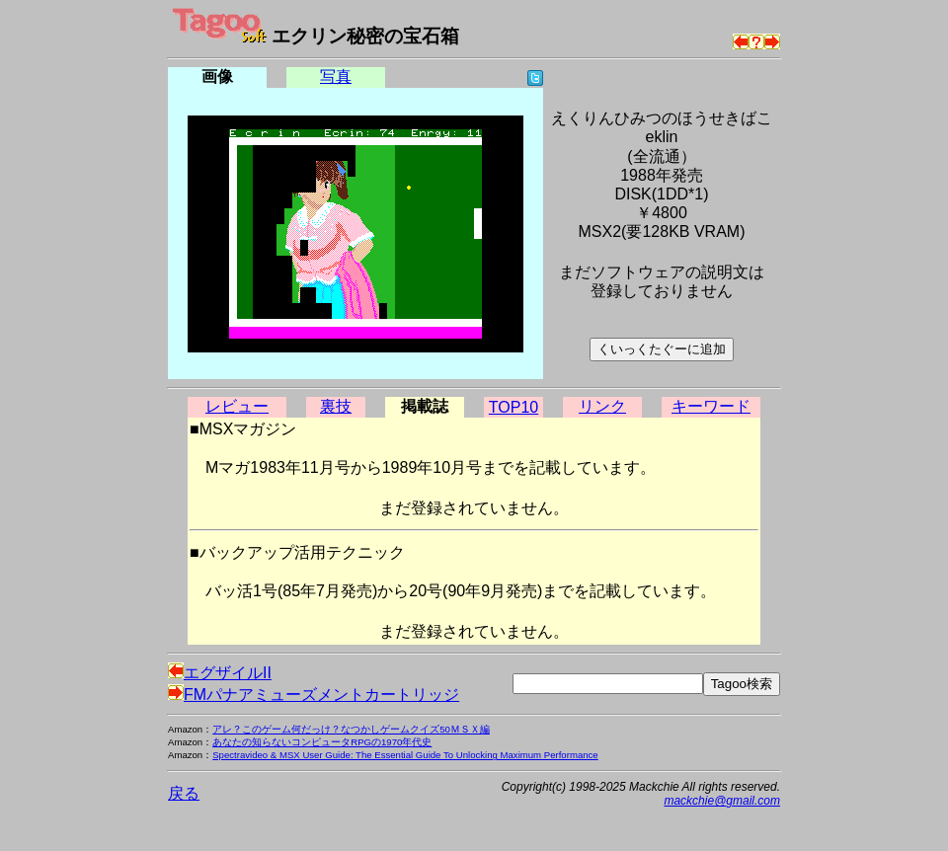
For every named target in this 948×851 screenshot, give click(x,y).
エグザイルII (220, 672)
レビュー (237, 406)
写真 (336, 76)
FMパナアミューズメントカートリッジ (313, 694)
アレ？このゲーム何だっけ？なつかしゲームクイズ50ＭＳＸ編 (351, 729)
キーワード (711, 406)
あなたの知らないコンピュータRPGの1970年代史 (322, 741)
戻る (183, 793)
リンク (602, 406)
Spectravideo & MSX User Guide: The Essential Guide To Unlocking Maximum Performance (405, 754)
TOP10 (513, 407)
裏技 (336, 406)
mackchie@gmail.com (722, 801)
